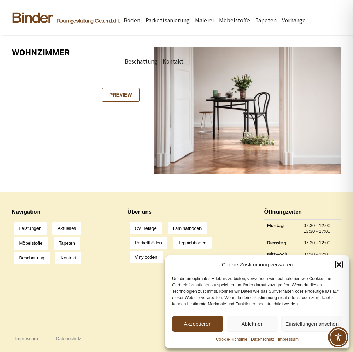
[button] (338, 264)
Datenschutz (262, 339)
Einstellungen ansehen (312, 324)
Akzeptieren (197, 324)
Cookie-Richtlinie (231, 339)
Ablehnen (252, 324)
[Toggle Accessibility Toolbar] (338, 337)
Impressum (288, 339)
